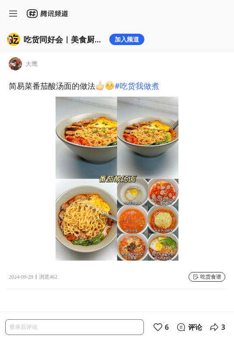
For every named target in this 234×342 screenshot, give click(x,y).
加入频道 (127, 39)
